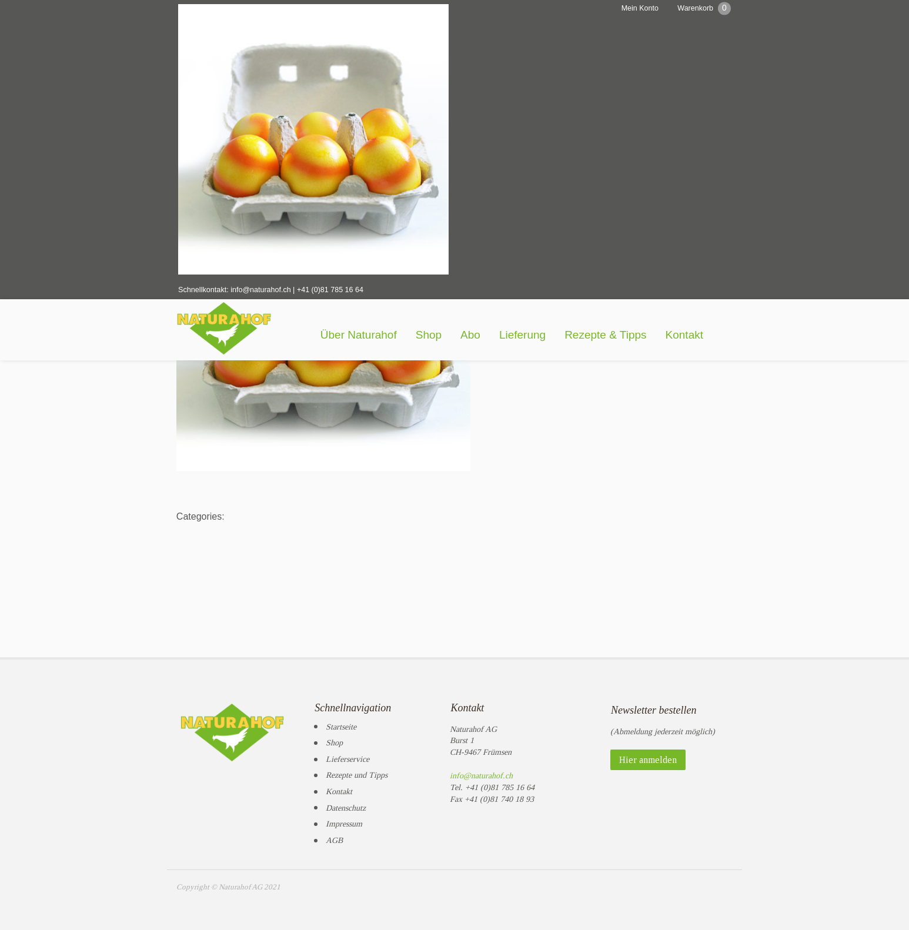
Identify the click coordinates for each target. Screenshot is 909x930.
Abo (494, 336)
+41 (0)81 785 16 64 (329, 291)
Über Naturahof (383, 336)
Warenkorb (704, 7)
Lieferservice (347, 755)
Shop (453, 336)
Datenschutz (346, 803)
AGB (334, 836)
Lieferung (546, 336)
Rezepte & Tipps (629, 336)
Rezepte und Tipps (356, 771)
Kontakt (708, 336)
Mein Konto (637, 8)
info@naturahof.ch (260, 291)
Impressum (344, 820)
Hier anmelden (648, 756)
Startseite (341, 722)
